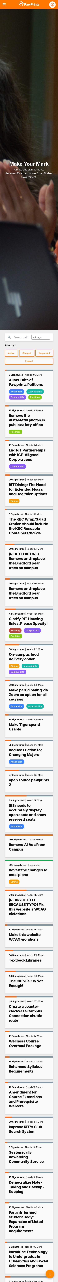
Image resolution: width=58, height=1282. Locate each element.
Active (11, 353)
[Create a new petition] (50, 1274)
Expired (29, 361)
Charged (26, 353)
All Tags (37, 337)
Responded (44, 353)
